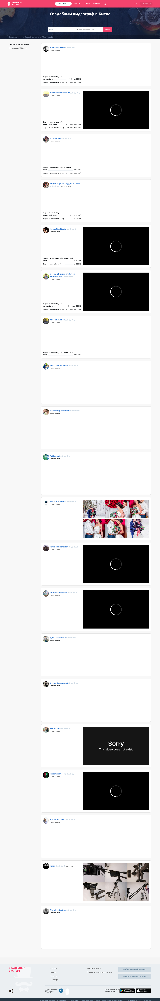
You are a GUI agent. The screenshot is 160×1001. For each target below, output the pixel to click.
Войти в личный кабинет (135, 969)
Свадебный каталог (33, 37)
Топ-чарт (54, 979)
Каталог (53, 968)
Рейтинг (97, 4)
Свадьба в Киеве (15, 37)
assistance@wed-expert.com (78, 990)
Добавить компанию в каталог (100, 972)
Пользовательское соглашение (55, 998)
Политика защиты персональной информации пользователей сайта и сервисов (105, 998)
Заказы (77, 4)
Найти (107, 30)
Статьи (87, 4)
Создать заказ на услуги (135, 974)
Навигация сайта (94, 968)
